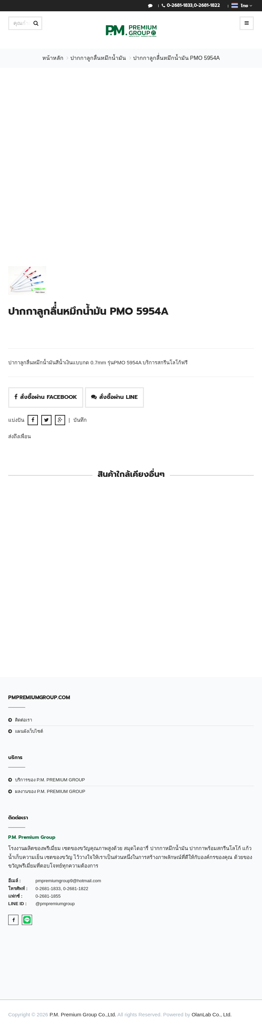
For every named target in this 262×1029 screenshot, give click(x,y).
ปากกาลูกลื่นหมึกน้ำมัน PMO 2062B (67, 615)
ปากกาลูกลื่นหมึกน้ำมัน (98, 58)
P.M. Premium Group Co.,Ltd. (82, 1014)
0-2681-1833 (179, 5)
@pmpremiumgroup (55, 903)
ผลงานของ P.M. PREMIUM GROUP (50, 791)
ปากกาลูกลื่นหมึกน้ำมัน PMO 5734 (195, 615)
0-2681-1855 (48, 896)
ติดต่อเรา (23, 719)
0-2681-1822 (207, 5)
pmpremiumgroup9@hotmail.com (68, 880)
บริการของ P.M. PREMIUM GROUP (50, 779)
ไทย (241, 5)
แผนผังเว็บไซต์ (29, 731)
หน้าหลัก (52, 58)
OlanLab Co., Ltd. (212, 1014)
